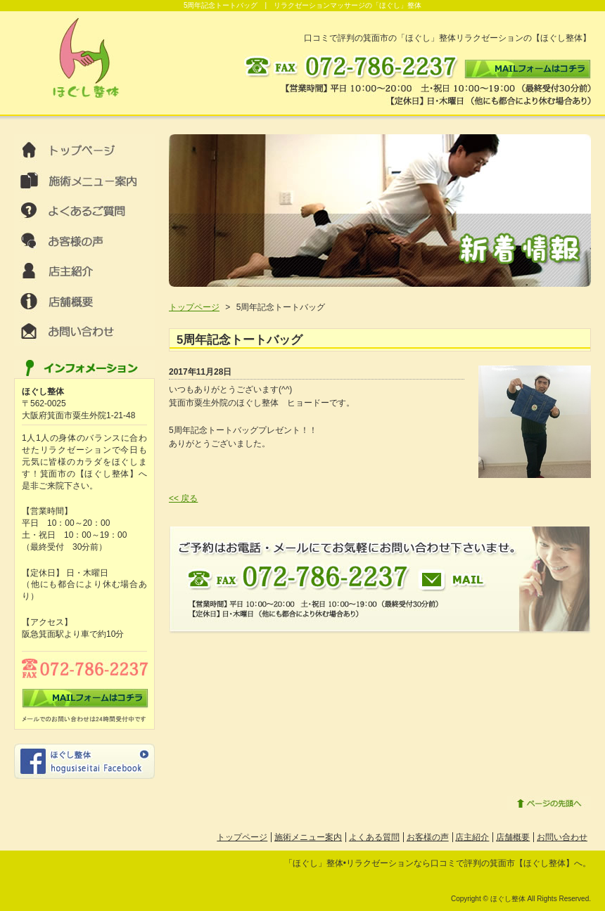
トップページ (194, 307)
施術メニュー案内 (308, 837)
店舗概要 (513, 837)
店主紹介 (472, 837)
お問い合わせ (562, 837)
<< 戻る (183, 498)
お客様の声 (428, 837)
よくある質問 (374, 837)
